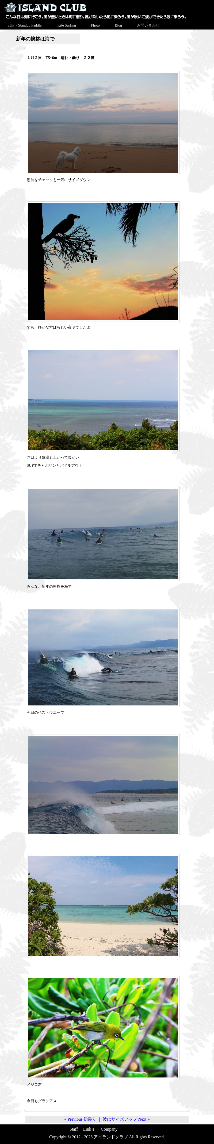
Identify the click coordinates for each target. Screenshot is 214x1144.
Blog (118, 25)
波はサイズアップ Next (124, 1119)
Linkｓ (89, 1129)
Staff (74, 1129)
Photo (95, 25)
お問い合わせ (148, 25)
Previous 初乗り (81, 1119)
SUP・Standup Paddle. (25, 25)
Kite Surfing (67, 25)
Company (109, 1129)
